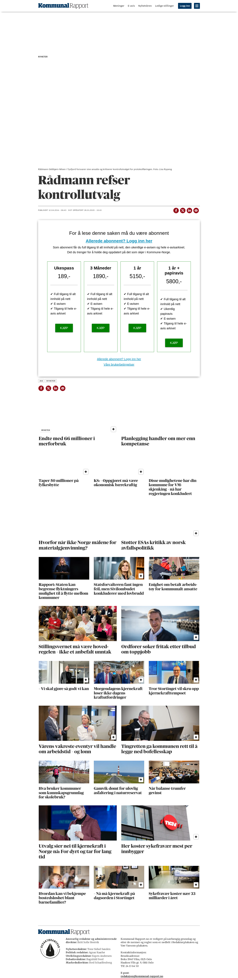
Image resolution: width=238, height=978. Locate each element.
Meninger (118, 5)
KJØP (64, 328)
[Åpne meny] (197, 6)
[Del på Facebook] (176, 210)
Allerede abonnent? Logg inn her (119, 241)
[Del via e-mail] (196, 210)
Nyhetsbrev (145, 5)
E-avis (131, 5)
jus (41, 381)
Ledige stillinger (164, 5)
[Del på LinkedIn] (189, 210)
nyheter (50, 381)
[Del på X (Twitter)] (182, 210)
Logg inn (185, 6)
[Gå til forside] (63, 5)
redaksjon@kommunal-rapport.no (142, 976)
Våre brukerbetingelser (119, 364)
